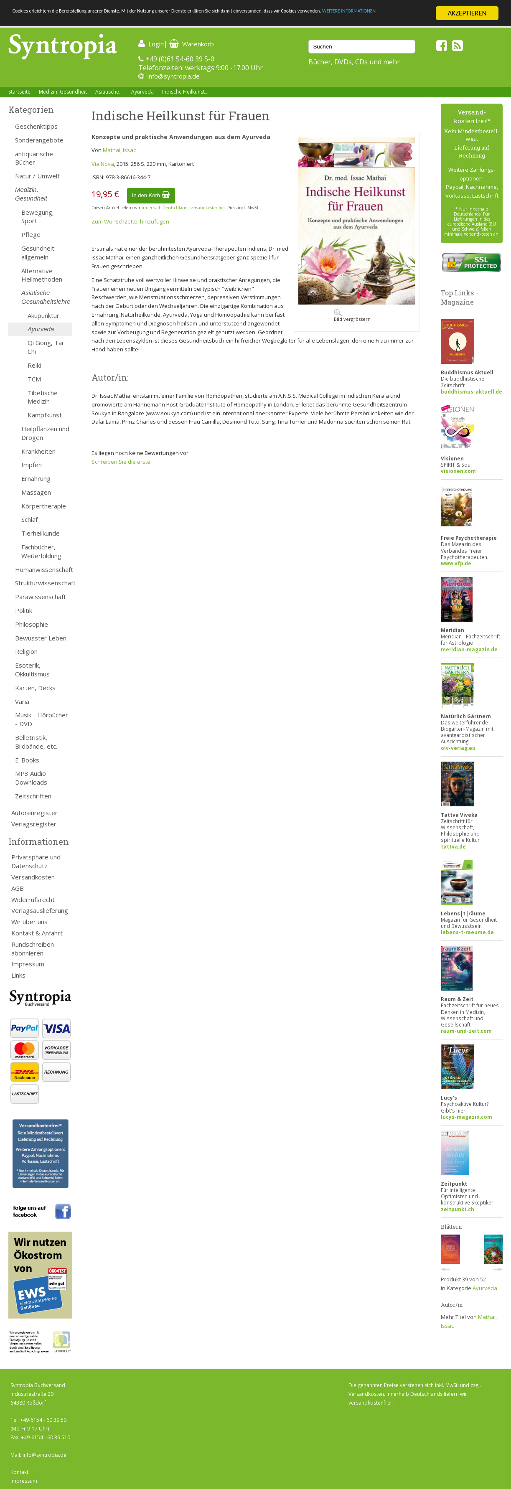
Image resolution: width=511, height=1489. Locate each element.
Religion (26, 651)
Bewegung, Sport (37, 216)
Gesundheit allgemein (37, 252)
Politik (23, 610)
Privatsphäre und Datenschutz (36, 861)
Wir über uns (29, 921)
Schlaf (29, 519)
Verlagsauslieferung (39, 910)
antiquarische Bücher (34, 158)
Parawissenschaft (40, 596)
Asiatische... (109, 91)
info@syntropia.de (173, 76)
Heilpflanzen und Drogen (45, 433)
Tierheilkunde (40, 533)
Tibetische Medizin (43, 397)
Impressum (27, 964)
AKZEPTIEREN (466, 13)
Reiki (34, 365)
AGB (17, 888)
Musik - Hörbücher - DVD (41, 719)
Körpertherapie (43, 506)
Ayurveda (142, 91)
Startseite (19, 91)
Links (18, 975)
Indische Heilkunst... (185, 91)
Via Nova (103, 164)
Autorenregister (34, 812)
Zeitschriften (33, 796)
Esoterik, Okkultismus (32, 669)
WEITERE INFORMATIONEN (87, 20)
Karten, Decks (35, 688)
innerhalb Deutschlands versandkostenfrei (183, 208)
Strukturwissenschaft (43, 583)
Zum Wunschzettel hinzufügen (130, 221)
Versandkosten (33, 877)
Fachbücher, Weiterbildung (41, 551)
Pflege (31, 234)
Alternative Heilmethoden (41, 275)
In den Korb (151, 195)
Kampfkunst (45, 415)
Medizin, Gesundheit (63, 91)
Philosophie (31, 624)
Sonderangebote (39, 140)
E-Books (27, 760)
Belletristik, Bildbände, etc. (36, 741)
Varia (22, 701)
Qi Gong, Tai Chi (45, 347)
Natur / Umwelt (37, 176)
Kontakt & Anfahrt (37, 933)
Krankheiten (38, 451)
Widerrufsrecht (33, 899)
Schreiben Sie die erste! (122, 461)
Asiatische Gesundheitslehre (46, 297)
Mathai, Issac (119, 150)
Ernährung (36, 478)
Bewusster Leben (40, 638)
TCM (34, 379)
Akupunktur (43, 315)
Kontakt (19, 1472)
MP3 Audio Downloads (31, 777)
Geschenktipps (36, 126)
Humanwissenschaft (43, 569)
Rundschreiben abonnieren (32, 948)
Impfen (31, 464)
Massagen (36, 492)
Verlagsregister (33, 824)
